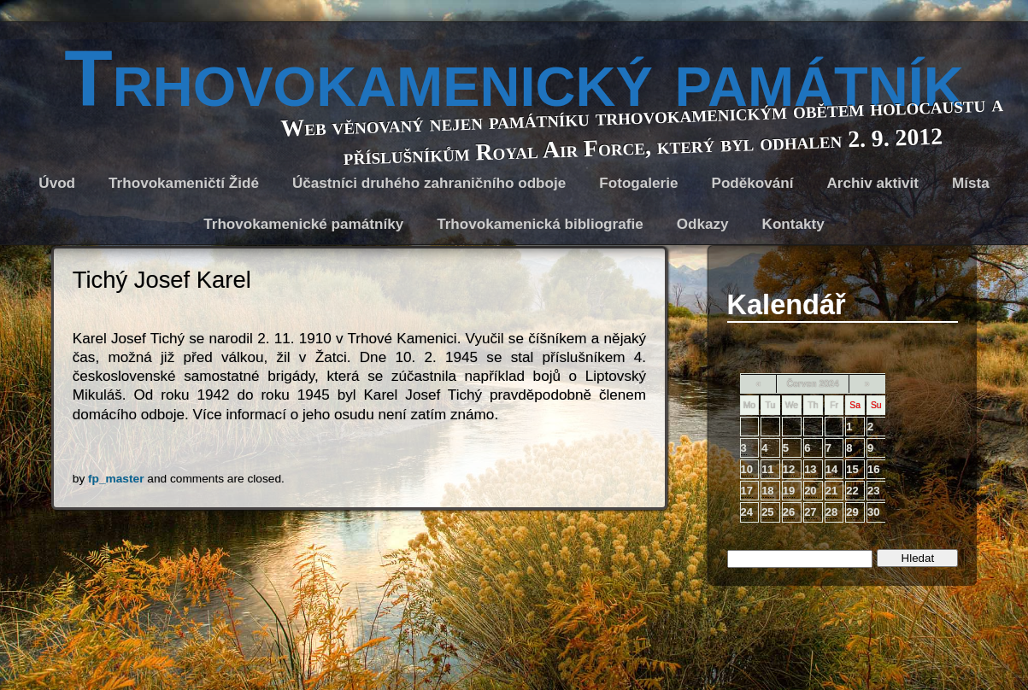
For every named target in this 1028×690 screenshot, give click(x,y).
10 (747, 469)
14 (831, 469)
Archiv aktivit (873, 183)
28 (831, 512)
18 (767, 490)
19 (789, 490)
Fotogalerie (638, 183)
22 (852, 490)
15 (852, 469)
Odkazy (703, 224)
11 (767, 469)
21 (831, 490)
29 (852, 512)
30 (873, 512)
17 (747, 490)
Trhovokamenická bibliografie (540, 224)
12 (789, 469)
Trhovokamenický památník (513, 78)
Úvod (56, 183)
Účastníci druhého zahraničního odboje (429, 183)
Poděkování (752, 183)
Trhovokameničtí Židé (184, 183)
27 (810, 512)
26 (789, 512)
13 (810, 469)
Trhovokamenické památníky (303, 224)
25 (767, 512)
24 (747, 512)
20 (810, 490)
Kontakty (793, 224)
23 (873, 490)
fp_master (116, 478)
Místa (971, 183)
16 (873, 469)
